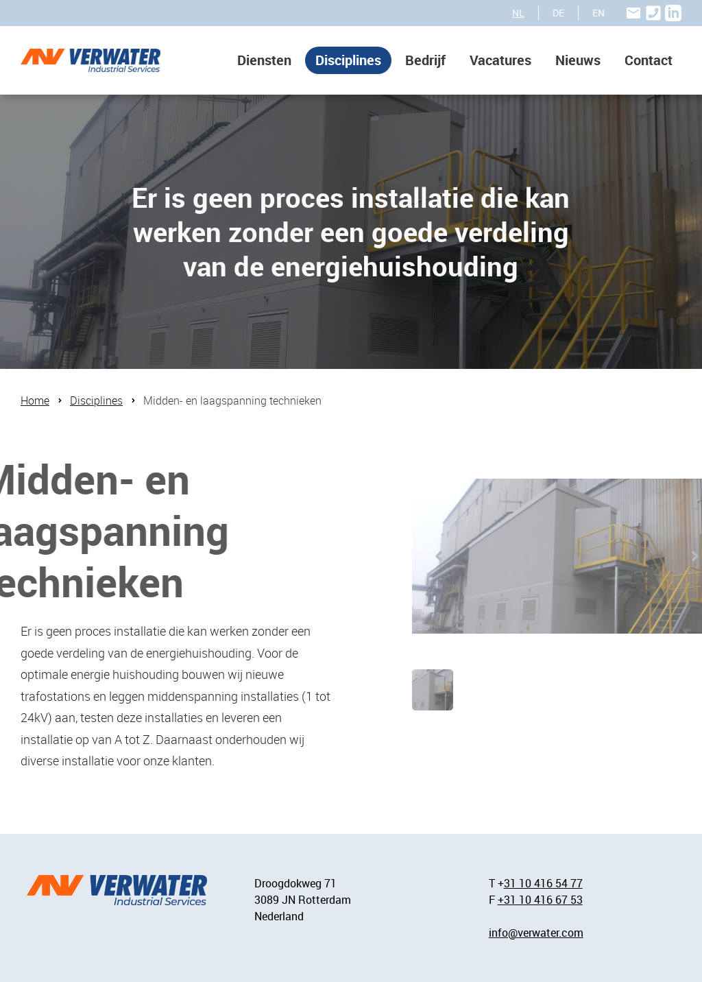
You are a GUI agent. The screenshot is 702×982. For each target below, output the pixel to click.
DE (558, 12)
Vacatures (500, 60)
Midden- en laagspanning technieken (232, 400)
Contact (649, 60)
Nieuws (578, 60)
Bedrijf (425, 60)
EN (598, 12)
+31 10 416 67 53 (540, 899)
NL (518, 12)
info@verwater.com (536, 932)
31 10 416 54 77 (543, 883)
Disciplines (348, 60)
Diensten (264, 60)
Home (35, 400)
